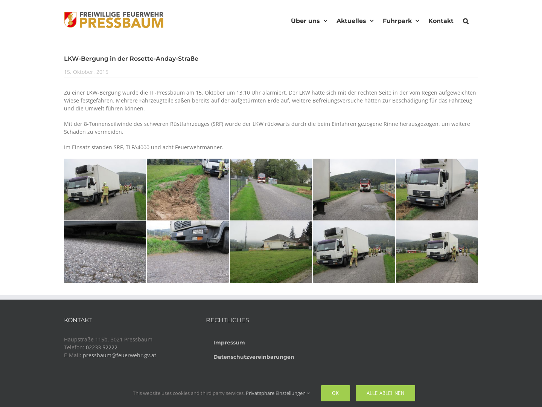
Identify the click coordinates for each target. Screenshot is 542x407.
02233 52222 (101, 347)
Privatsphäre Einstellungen (278, 393)
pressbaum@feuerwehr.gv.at (119, 355)
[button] (466, 20)
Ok (335, 393)
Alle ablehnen (385, 393)
